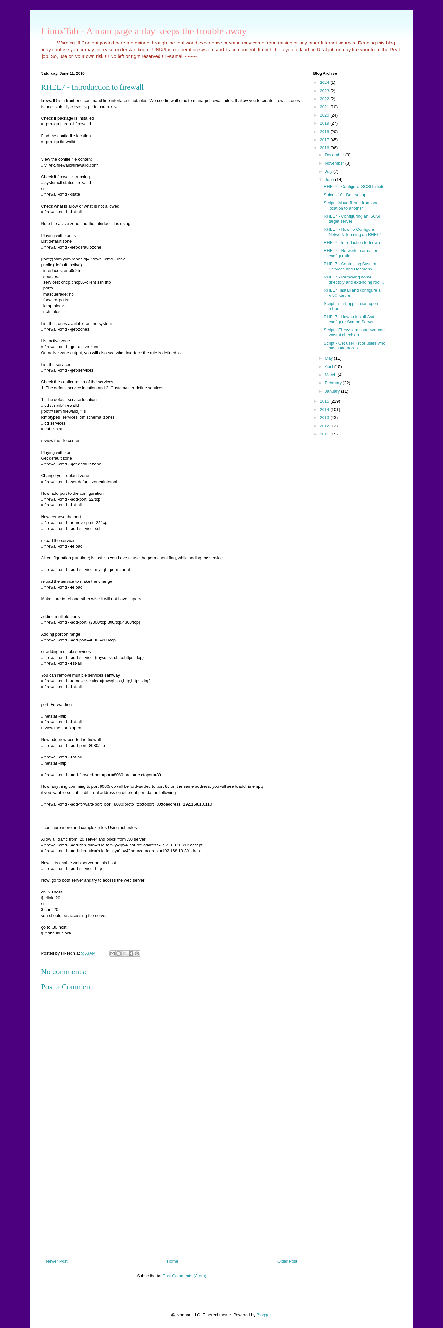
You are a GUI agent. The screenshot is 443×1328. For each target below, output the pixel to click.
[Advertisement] (171, 1195)
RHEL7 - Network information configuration (351, 253)
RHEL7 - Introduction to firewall (353, 242)
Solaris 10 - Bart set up (345, 194)
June (330, 179)
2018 (325, 131)
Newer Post (57, 1261)
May (329, 358)
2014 (325, 409)
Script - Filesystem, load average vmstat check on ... (354, 332)
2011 (325, 434)
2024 (325, 82)
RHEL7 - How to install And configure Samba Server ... (351, 319)
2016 (325, 147)
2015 (325, 401)
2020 (325, 115)
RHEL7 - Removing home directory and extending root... (354, 280)
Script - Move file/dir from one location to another (351, 205)
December (335, 154)
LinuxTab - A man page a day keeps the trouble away (144, 30)
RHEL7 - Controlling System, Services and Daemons (350, 266)
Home (172, 1261)
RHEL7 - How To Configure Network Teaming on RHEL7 (352, 232)
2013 (325, 417)
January (333, 391)
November (335, 163)
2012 (325, 426)
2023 (325, 90)
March (331, 374)
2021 (325, 106)
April (329, 366)
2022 (325, 98)
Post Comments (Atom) (184, 1276)
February (334, 382)
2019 (325, 123)
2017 (325, 139)
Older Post (287, 1261)
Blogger (263, 1315)
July (329, 171)
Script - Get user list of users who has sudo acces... (354, 346)
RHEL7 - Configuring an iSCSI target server (352, 219)
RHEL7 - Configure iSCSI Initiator (355, 186)
